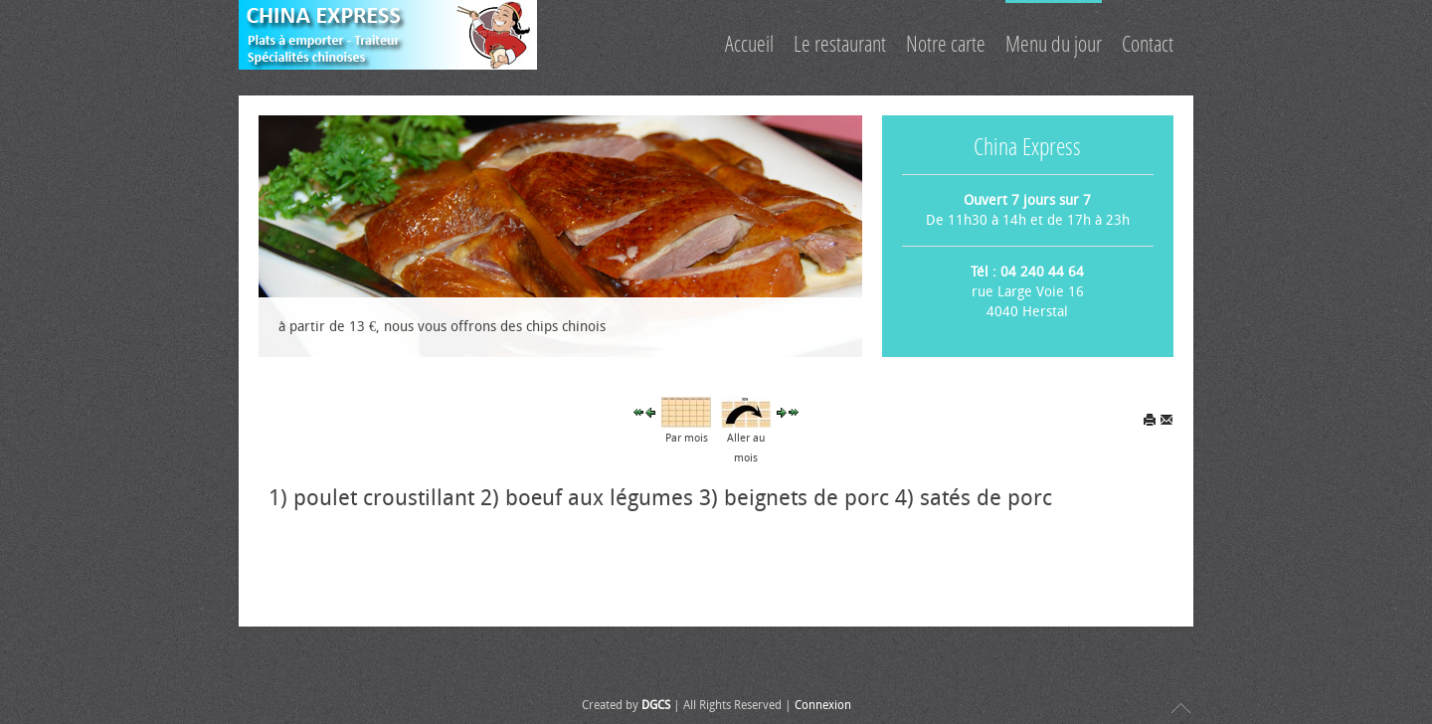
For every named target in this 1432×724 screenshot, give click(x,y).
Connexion (823, 705)
